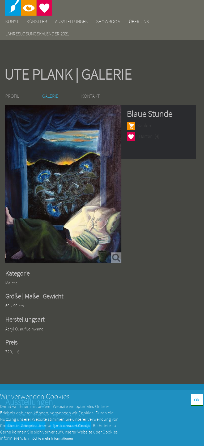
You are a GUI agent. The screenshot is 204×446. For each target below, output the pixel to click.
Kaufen (144, 126)
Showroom (108, 22)
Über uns (139, 22)
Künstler (37, 22)
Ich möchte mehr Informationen (48, 443)
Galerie (50, 96)
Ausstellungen (71, 22)
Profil (12, 96)
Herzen (131, 136)
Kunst (12, 22)
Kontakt (90, 96)
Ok (196, 404)
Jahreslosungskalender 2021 (37, 34)
